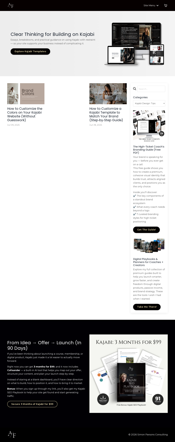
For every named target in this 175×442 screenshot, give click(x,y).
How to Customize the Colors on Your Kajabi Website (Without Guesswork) (24, 118)
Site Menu (151, 5)
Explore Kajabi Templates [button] (31, 51)
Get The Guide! (146, 230)
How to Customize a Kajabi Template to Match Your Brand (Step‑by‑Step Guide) (106, 120)
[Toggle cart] (166, 5)
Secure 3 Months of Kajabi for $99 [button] (32, 404)
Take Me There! (147, 307)
